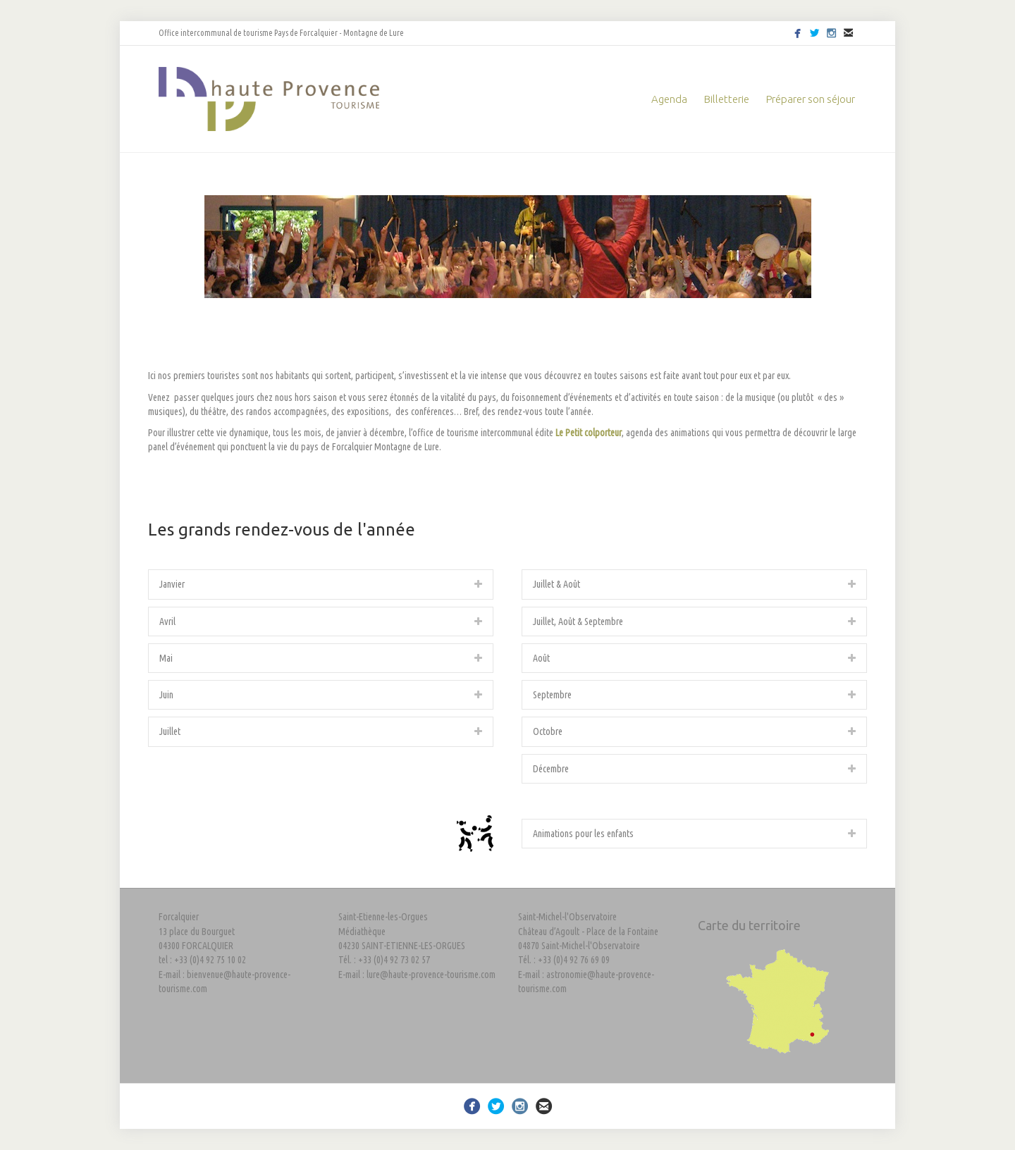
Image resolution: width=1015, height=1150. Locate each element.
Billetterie (726, 99)
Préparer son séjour (810, 99)
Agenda (669, 99)
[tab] (321, 584)
